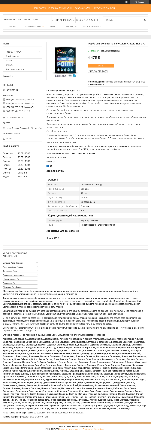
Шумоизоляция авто (12, 279)
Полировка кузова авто (13, 275)
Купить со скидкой (104, 8)
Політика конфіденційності (94, 429)
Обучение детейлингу (12, 287)
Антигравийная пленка (13, 267)
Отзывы (9, 65)
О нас (53, 26)
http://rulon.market (15, 117)
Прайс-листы (12, 56)
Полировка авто (10, 283)
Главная (12, 26)
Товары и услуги (31, 26)
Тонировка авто (10, 271)
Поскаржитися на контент (70, 429)
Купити (101, 66)
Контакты (71, 26)
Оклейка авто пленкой (13, 263)
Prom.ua (89, 426)
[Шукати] (145, 20)
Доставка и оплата (92, 26)
